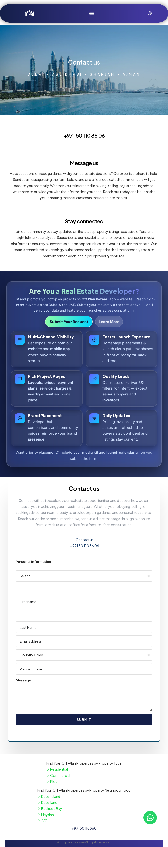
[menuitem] (150, 13)
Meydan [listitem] (45, 814)
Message (23, 680)
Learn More (109, 321)
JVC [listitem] (42, 820)
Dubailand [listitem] (47, 802)
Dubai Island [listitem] (48, 796)
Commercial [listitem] (58, 775)
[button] (92, 13)
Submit (84, 719)
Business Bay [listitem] (49, 808)
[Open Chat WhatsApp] (150, 817)
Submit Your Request (69, 321)
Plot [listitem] (51, 781)
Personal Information (33, 562)
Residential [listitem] (57, 769)
